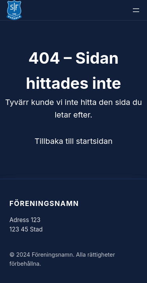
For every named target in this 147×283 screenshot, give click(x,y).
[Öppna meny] (136, 10)
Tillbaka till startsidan (73, 141)
